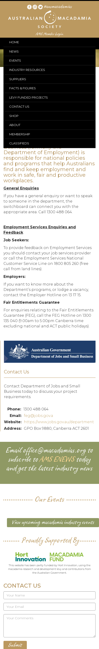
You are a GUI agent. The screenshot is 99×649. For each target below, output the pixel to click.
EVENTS (15, 60)
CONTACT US (19, 106)
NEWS (14, 51)
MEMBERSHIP (19, 134)
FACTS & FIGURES (22, 88)
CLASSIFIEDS (19, 143)
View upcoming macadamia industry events (53, 522)
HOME (14, 42)
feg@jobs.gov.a (38, 415)
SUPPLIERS (17, 79)
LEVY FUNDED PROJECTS (28, 97)
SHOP (14, 116)
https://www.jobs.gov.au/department (59, 422)
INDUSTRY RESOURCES (27, 70)
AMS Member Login (49, 34)
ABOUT (14, 125)
